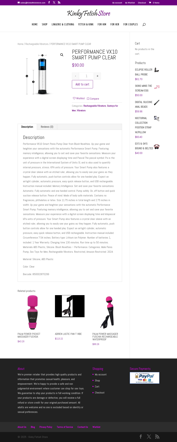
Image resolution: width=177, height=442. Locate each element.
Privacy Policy (45, 427)
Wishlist (96, 427)
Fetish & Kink (86, 24)
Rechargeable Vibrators (36, 44)
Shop (45, 24)
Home (35, 24)
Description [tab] (27, 127)
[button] (62, 55)
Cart (97, 386)
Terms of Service (65, 427)
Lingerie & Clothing (63, 24)
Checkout (142, 3)
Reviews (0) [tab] (47, 127)
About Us (22, 427)
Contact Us (82, 427)
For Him (102, 24)
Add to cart (82, 84)
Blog (33, 427)
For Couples (130, 24)
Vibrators (81, 110)
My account (117, 3)
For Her (114, 24)
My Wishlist (130, 3)
